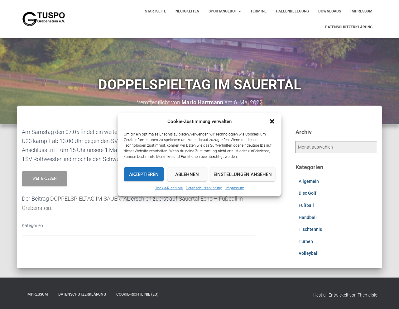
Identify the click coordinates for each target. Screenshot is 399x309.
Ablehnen (187, 174)
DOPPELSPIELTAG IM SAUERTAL (90, 198)
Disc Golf (307, 193)
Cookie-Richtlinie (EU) (137, 294)
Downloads (329, 11)
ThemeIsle (367, 294)
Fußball (306, 205)
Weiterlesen (44, 178)
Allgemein (309, 181)
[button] (272, 121)
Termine (258, 11)
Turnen (306, 241)
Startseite (155, 11)
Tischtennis (310, 229)
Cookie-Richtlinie (169, 188)
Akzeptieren (144, 174)
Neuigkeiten (187, 11)
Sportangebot (225, 11)
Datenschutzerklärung (204, 188)
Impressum (234, 188)
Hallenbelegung (292, 11)
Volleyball (309, 253)
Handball (308, 217)
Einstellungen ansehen (243, 174)
